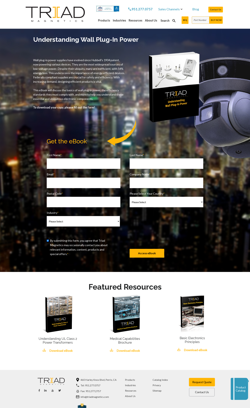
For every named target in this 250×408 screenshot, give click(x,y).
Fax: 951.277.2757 (91, 391)
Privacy (157, 385)
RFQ (185, 20)
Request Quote (202, 382)
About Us (130, 395)
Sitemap (157, 390)
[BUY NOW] (216, 20)
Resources (130, 390)
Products (130, 379)
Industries (130, 385)
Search (165, 20)
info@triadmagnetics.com (95, 396)
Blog (195, 9)
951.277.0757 (142, 9)
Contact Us (215, 9)
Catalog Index (160, 379)
